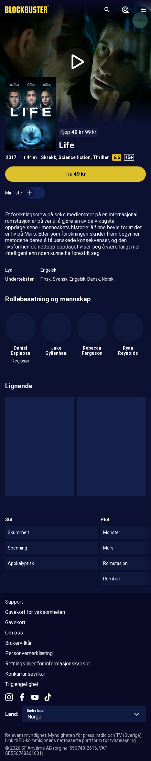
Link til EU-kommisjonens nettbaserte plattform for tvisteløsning (70, 740)
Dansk (93, 279)
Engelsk (48, 270)
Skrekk (48, 157)
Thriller (101, 157)
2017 (11, 157)
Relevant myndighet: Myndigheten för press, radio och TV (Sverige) (73, 735)
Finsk (45, 279)
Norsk (107, 279)
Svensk (60, 279)
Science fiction (75, 157)
